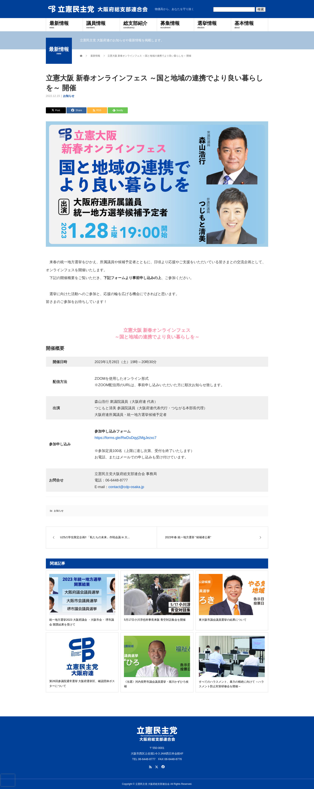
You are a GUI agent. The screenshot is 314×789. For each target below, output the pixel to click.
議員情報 (101, 24)
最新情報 (64, 24)
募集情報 (175, 24)
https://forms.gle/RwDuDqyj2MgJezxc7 (125, 438)
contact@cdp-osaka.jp (126, 487)
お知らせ (68, 95)
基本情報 (249, 24)
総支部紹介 (138, 24)
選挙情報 (212, 24)
